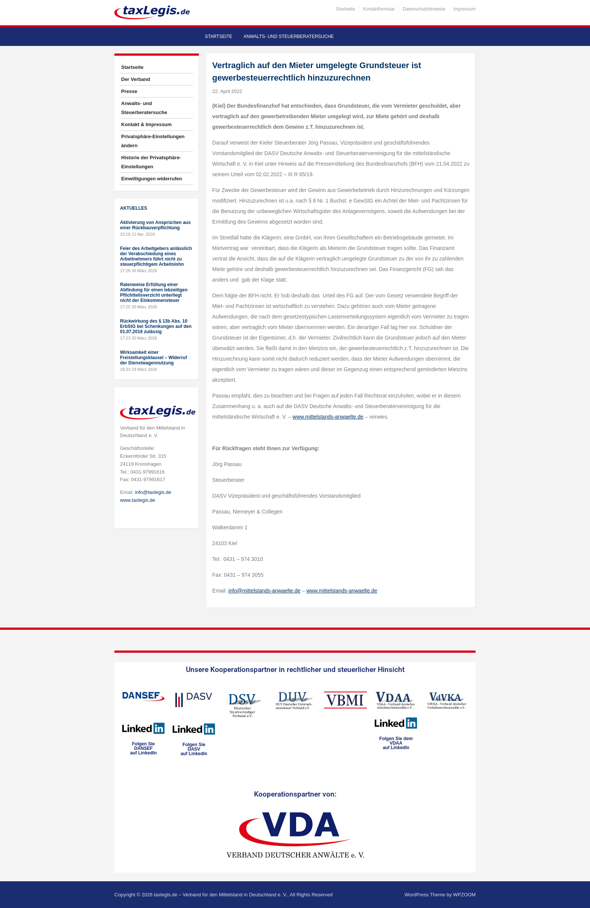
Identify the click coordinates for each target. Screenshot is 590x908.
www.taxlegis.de (137, 500)
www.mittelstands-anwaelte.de (328, 417)
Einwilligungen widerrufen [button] (151, 178)
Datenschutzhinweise (424, 9)
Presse (129, 91)
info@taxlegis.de (153, 492)
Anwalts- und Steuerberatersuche (288, 36)
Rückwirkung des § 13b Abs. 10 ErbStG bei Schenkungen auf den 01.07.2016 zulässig (156, 326)
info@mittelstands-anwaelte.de (264, 591)
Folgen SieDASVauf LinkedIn (194, 749)
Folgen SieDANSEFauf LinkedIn (143, 748)
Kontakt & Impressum (146, 124)
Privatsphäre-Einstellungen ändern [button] (152, 141)
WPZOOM (464, 894)
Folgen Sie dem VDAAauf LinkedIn (396, 743)
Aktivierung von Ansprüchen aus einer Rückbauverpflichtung (155, 225)
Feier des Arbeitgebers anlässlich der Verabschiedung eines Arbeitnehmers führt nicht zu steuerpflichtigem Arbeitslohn (156, 256)
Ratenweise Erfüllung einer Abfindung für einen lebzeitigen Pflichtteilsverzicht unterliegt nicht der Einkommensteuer (153, 292)
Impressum (464, 9)
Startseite (345, 9)
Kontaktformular (379, 9)
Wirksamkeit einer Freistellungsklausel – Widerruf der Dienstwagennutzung (153, 358)
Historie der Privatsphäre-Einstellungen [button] (151, 162)
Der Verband (135, 79)
